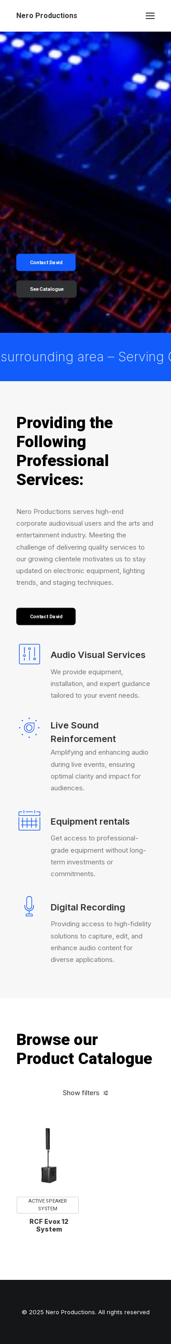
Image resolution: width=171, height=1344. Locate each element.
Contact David (46, 263)
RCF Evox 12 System (48, 1242)
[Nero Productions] (46, 15)
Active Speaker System (47, 1222)
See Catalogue (47, 289)
